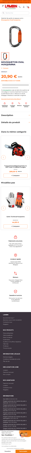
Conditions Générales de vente (11, 359)
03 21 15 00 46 (12, 410)
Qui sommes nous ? (8, 318)
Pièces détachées (8, 333)
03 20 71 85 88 (12, 426)
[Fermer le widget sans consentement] (7, 431)
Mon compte (6, 374)
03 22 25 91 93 (12, 403)
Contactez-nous (7, 322)
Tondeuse (5, 346)
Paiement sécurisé (8, 372)
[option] (15, 157)
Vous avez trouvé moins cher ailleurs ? (11, 99)
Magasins (5, 324)
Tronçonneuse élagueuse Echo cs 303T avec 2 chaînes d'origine (15, 166)
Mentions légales (8, 357)
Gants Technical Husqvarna (15, 216)
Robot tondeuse (7, 337)
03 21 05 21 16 (14, 418)
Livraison (5, 370)
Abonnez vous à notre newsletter (12, 320)
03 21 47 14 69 (12, 414)
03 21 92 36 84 (13, 422)
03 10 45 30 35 (12, 430)
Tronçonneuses (7, 348)
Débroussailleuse (7, 335)
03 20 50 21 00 (13, 399)
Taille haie (5, 344)
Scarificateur (6, 339)
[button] (3, 157)
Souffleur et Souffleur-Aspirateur (12, 341)
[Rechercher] (15, 13)
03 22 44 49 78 (12, 407)
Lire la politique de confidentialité (9, 446)
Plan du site (6, 361)
